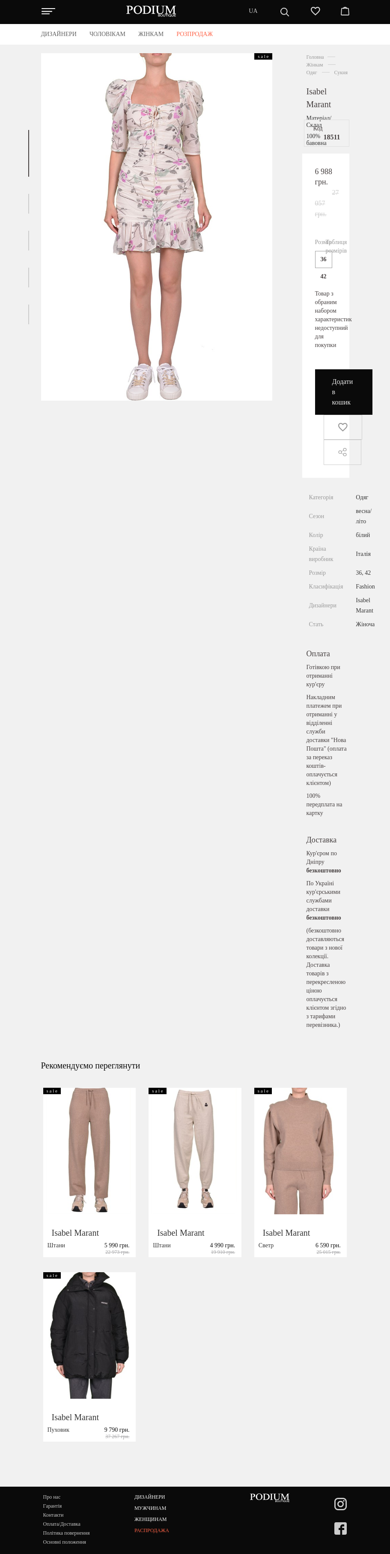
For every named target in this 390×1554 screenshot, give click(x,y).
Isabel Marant (75, 1252)
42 (324, 276)
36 (324, 259)
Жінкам (315, 65)
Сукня (341, 72)
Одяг (312, 72)
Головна (315, 57)
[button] (28, 153)
